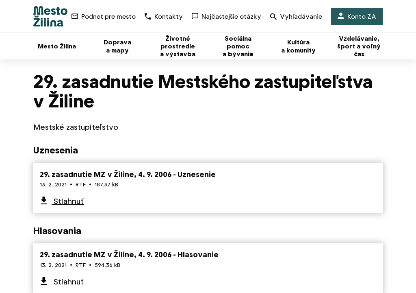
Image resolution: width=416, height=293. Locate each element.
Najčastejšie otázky (226, 16)
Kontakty (164, 16)
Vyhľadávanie (296, 17)
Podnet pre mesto (104, 16)
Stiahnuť (68, 201)
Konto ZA (357, 16)
